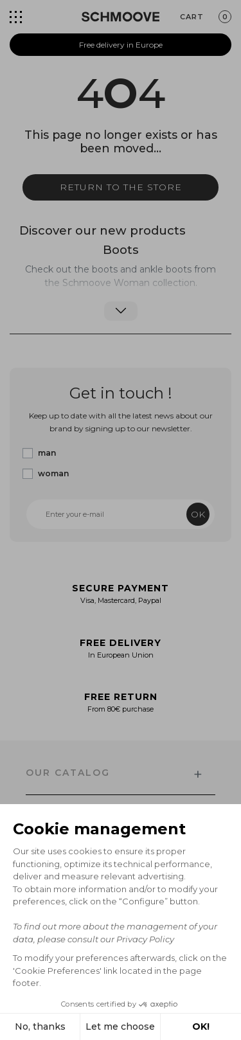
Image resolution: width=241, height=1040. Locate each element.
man (47, 453)
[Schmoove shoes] (120, 17)
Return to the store (121, 187)
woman (53, 473)
